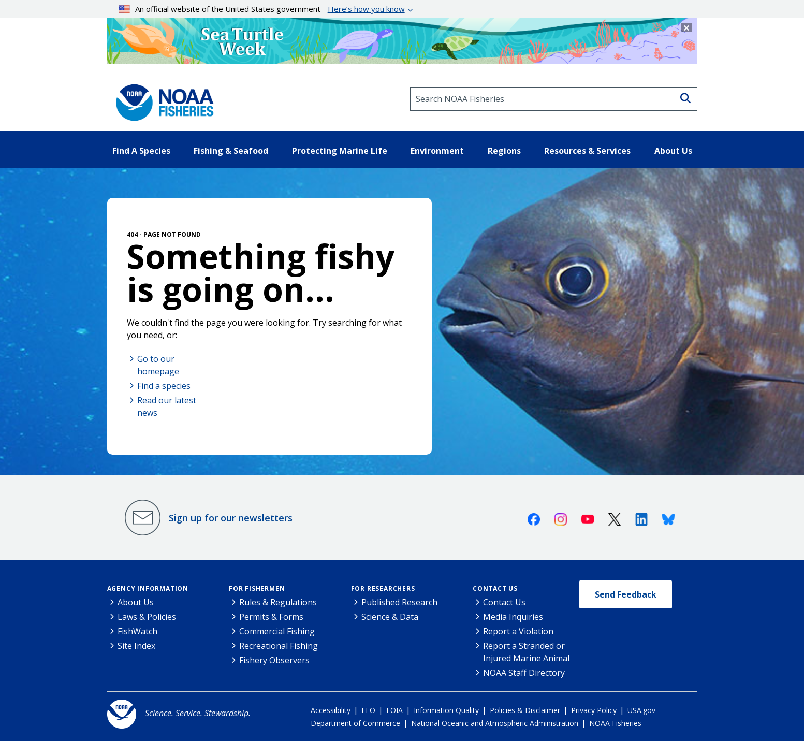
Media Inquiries (513, 616)
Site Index (136, 645)
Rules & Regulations (278, 602)
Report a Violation (518, 631)
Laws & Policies (147, 616)
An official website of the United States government (262, 9)
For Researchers (383, 588)
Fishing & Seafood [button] (231, 150)
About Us (136, 602)
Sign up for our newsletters (231, 518)
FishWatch (137, 631)
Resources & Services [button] (587, 150)
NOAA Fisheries (615, 723)
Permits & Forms (271, 616)
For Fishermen (257, 588)
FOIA (394, 710)
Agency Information (147, 588)
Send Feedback (625, 594)
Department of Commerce (355, 723)
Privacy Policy (594, 710)
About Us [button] (673, 150)
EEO (368, 710)
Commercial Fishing (277, 631)
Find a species (164, 385)
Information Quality (446, 710)
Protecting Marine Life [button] (339, 150)
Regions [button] (504, 150)
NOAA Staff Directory (524, 672)
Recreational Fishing (278, 645)
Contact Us (495, 588)
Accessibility (330, 710)
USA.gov (641, 710)
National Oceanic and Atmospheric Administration (494, 723)
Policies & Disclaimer (525, 710)
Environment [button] (437, 150)
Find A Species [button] (141, 150)
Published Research (399, 602)
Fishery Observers (274, 660)
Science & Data (389, 616)
